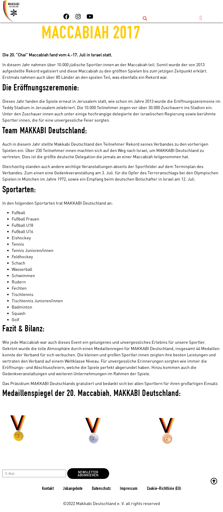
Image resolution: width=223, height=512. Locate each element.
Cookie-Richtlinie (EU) (164, 489)
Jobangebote (73, 489)
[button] (145, 18)
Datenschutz (101, 489)
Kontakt (48, 489)
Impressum (129, 489)
